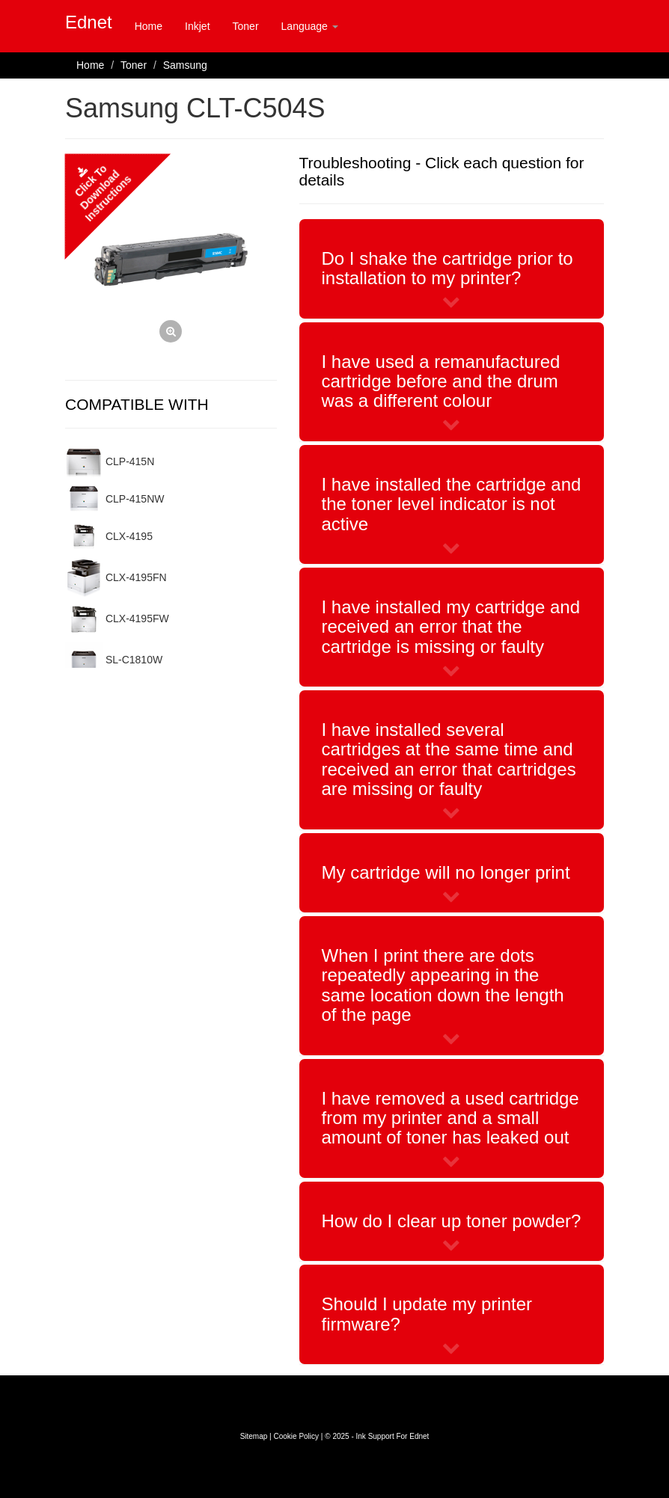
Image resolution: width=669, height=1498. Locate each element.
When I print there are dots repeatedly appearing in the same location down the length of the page (443, 985)
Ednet (88, 22)
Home (148, 26)
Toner (246, 26)
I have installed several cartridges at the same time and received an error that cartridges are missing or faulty (449, 759)
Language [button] (309, 26)
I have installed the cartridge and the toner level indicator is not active (451, 504)
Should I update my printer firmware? (427, 1313)
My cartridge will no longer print (446, 872)
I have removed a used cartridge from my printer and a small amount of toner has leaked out (450, 1118)
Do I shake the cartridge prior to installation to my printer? (447, 268)
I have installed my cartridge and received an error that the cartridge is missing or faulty (451, 627)
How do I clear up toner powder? (451, 1221)
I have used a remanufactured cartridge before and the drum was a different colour (441, 381)
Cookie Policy (296, 1436)
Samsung (185, 65)
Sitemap (254, 1436)
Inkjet (197, 26)
